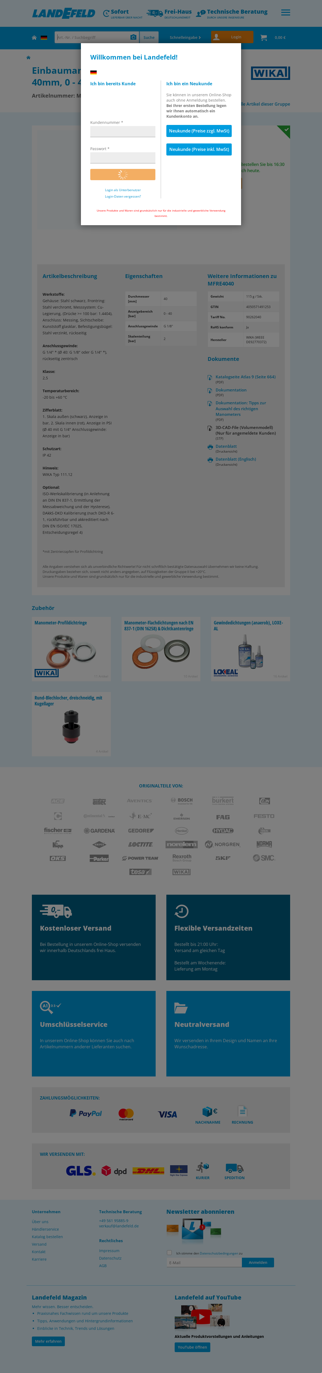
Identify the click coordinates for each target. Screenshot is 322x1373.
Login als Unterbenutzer (123, 190)
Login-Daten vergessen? (123, 196)
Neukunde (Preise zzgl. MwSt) (199, 131)
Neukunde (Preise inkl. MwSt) (199, 149)
